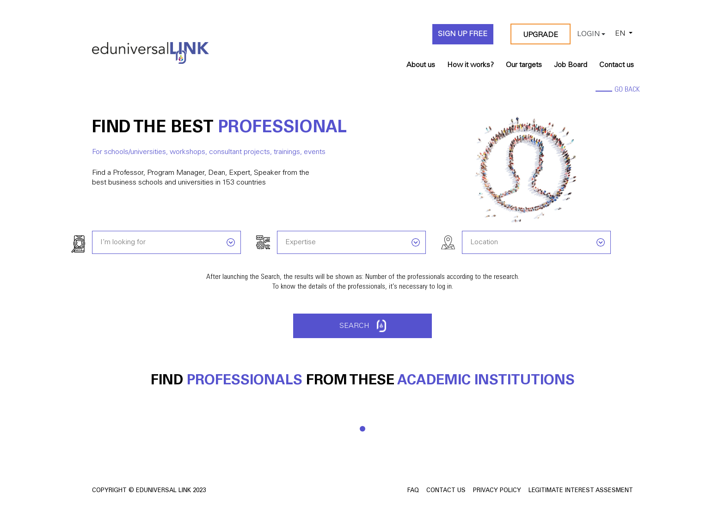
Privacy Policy (497, 491)
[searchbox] (167, 241)
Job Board (570, 65)
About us (420, 65)
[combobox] (166, 241)
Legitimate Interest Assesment (580, 491)
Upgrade (540, 35)
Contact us (616, 65)
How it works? (470, 65)
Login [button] (588, 34)
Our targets (524, 65)
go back (627, 89)
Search (362, 326)
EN (620, 33)
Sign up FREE (462, 34)
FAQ (413, 491)
